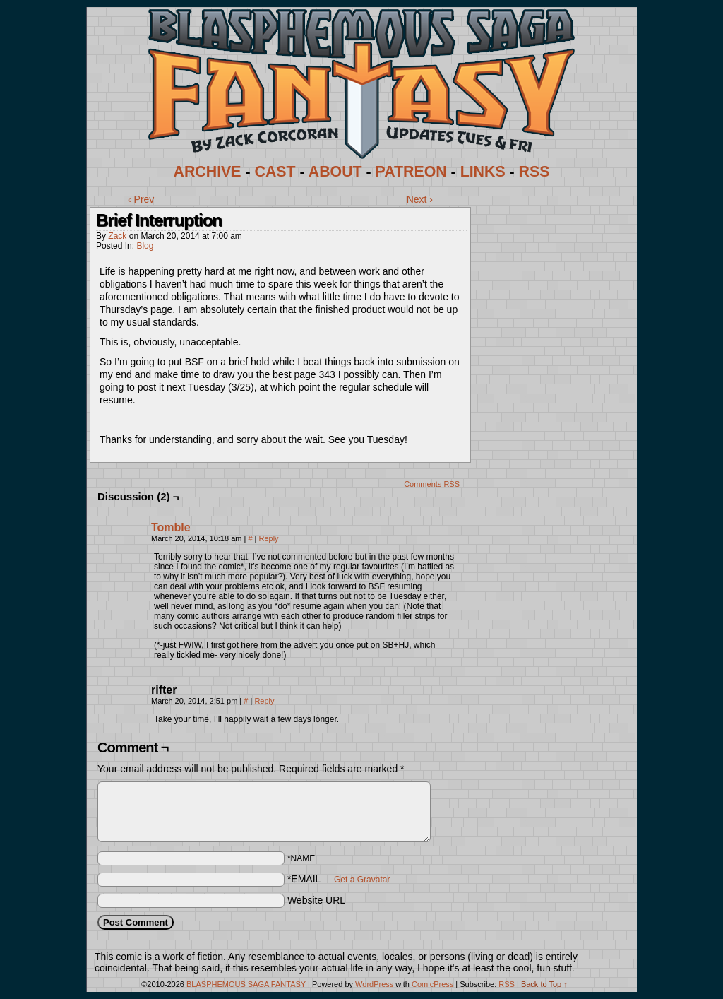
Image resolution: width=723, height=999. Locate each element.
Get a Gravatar (362, 880)
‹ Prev (141, 199)
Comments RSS (432, 484)
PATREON (411, 171)
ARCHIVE (207, 171)
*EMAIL (338, 879)
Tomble (171, 527)
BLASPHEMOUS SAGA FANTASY (246, 984)
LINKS (483, 171)
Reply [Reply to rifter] (264, 701)
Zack (117, 236)
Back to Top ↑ (544, 984)
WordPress (374, 984)
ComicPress (432, 984)
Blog (144, 246)
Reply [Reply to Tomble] (269, 538)
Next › (420, 199)
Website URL (316, 900)
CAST (275, 171)
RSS (534, 171)
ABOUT (335, 171)
